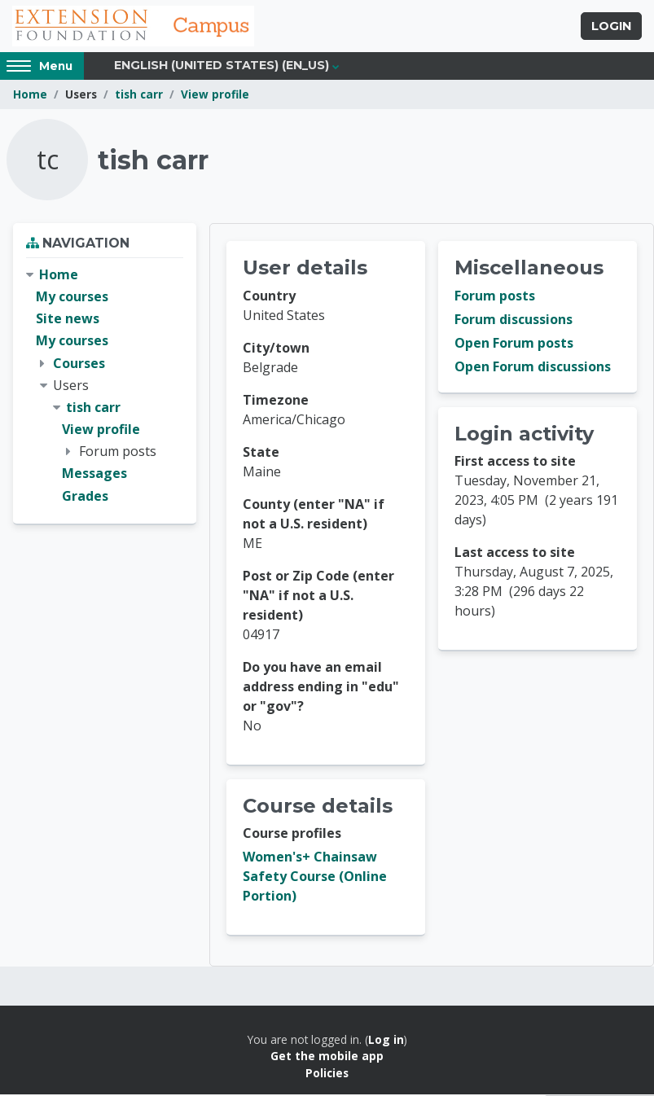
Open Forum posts (513, 344)
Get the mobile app (327, 1057)
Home (30, 95)
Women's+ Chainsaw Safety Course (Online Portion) (315, 877)
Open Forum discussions (532, 368)
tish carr (139, 95)
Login (611, 27)
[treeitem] (104, 387)
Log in (386, 1041)
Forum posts (494, 297)
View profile (215, 95)
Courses (79, 364)
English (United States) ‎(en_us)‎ (221, 66)
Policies (327, 1074)
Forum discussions (513, 321)
